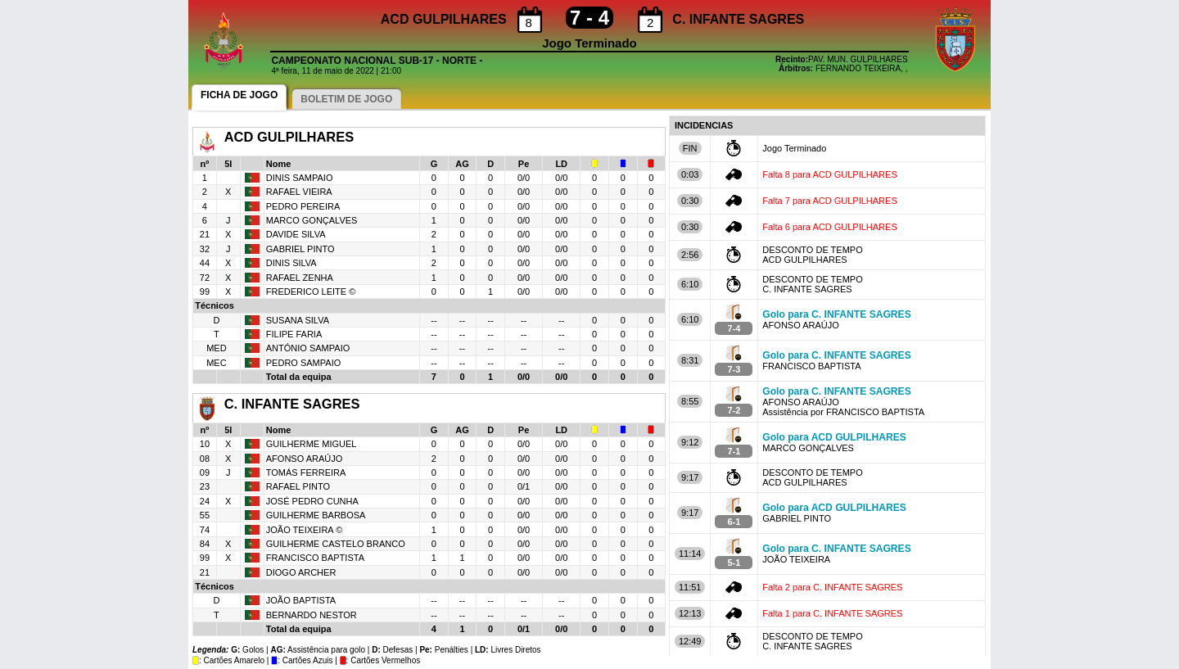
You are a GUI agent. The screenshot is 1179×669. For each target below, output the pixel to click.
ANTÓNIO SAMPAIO (308, 348)
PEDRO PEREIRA (303, 206)
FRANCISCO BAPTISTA (315, 558)
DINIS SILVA (291, 263)
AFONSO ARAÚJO (304, 458)
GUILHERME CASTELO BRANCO (335, 544)
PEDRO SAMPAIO (303, 363)
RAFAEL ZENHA (299, 278)
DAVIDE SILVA (296, 234)
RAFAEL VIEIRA (299, 192)
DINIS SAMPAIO (299, 178)
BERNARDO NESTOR (311, 615)
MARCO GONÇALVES (312, 220)
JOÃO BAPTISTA (301, 600)
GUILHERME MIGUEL (311, 444)
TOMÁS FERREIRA (306, 472)
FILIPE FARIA (294, 334)
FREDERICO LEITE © (311, 291)
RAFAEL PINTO (298, 486)
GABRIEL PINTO (300, 249)
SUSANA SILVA (297, 320)
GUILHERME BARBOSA (316, 515)
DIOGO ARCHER (301, 572)
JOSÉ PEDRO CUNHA (312, 501)
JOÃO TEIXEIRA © (304, 530)
